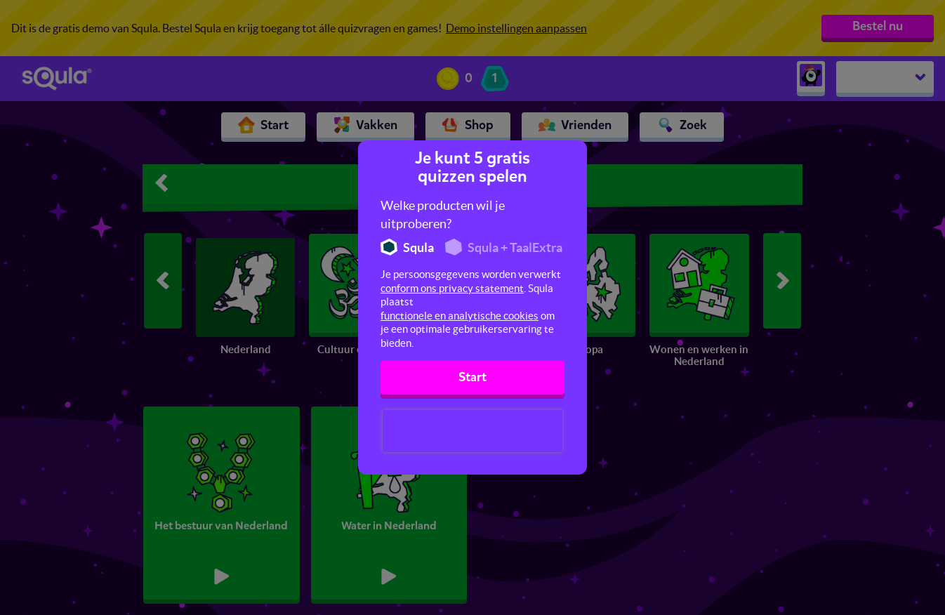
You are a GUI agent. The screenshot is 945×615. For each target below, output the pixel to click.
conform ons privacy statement (452, 288)
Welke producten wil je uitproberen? (443, 214)
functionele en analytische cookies (459, 316)
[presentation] (472, 431)
